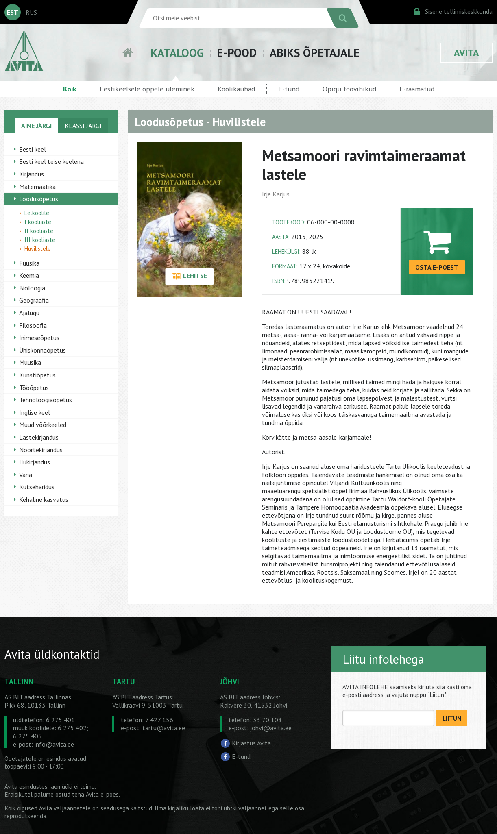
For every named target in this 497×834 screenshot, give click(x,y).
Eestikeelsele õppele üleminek (147, 89)
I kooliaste (37, 222)
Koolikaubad (236, 89)
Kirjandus (31, 174)
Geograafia (34, 300)
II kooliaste (38, 231)
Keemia (29, 275)
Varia (25, 474)
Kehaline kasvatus (43, 499)
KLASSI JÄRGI (83, 126)
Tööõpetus (34, 387)
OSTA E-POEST (436, 267)
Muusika (30, 362)
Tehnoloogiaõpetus (45, 400)
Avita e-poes (102, 794)
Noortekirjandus (41, 450)
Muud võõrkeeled (42, 424)
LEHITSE (189, 276)
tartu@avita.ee (163, 728)
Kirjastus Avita (251, 742)
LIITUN (452, 718)
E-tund (288, 89)
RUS (31, 12)
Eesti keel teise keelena (51, 161)
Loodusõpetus (38, 199)
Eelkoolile (36, 213)
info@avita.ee (54, 744)
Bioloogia (32, 288)
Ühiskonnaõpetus (42, 350)
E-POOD (237, 52)
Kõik (69, 89)
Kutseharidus (36, 487)
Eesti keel (32, 149)
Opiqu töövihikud (349, 89)
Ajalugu (29, 313)
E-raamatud (416, 89)
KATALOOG (177, 52)
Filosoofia (33, 325)
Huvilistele (37, 249)
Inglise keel (34, 412)
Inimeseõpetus (39, 337)
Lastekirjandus (39, 437)
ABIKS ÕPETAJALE (315, 52)
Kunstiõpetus (37, 375)
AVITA (466, 52)
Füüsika (29, 263)
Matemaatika (37, 187)
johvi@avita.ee (271, 728)
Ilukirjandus (34, 462)
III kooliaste (39, 240)
